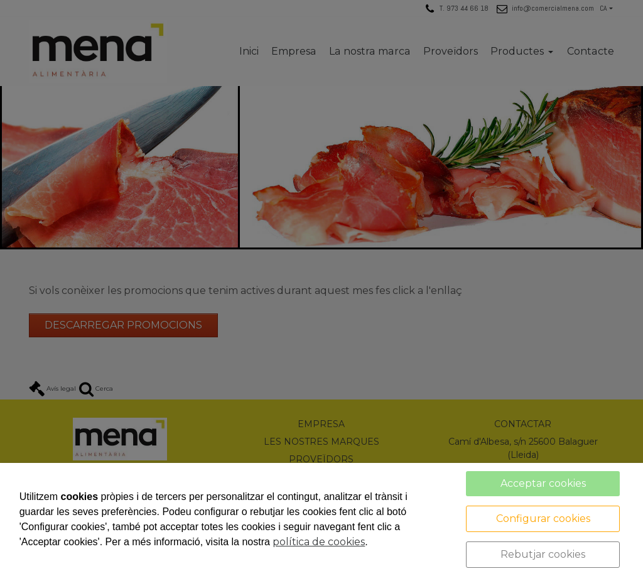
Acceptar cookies (543, 483)
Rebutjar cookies (542, 554)
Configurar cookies (543, 518)
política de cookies (319, 542)
